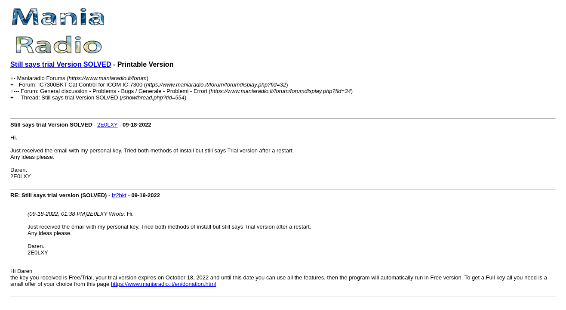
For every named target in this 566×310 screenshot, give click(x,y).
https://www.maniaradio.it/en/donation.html (163, 284)
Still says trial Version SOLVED (60, 64)
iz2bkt (119, 195)
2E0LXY (107, 124)
